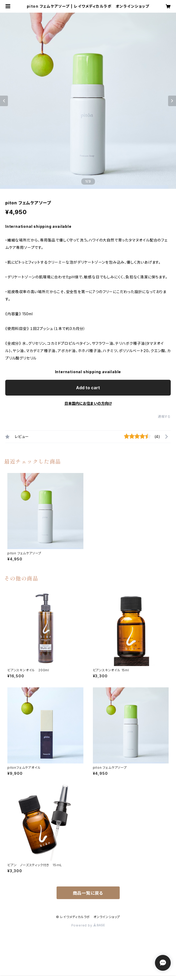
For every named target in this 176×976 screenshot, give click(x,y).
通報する (164, 416)
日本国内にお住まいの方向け (88, 403)
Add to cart (88, 387)
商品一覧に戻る (88, 893)
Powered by (88, 925)
